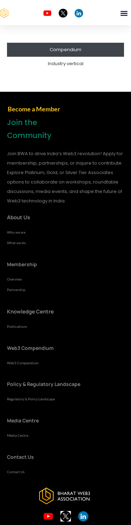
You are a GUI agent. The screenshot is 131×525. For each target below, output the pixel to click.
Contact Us (15, 472)
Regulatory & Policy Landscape (31, 399)
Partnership (16, 290)
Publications (17, 326)
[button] (124, 13)
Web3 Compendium (22, 363)
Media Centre (17, 435)
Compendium (65, 49)
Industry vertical (65, 63)
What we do (16, 243)
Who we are (16, 232)
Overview (14, 279)
